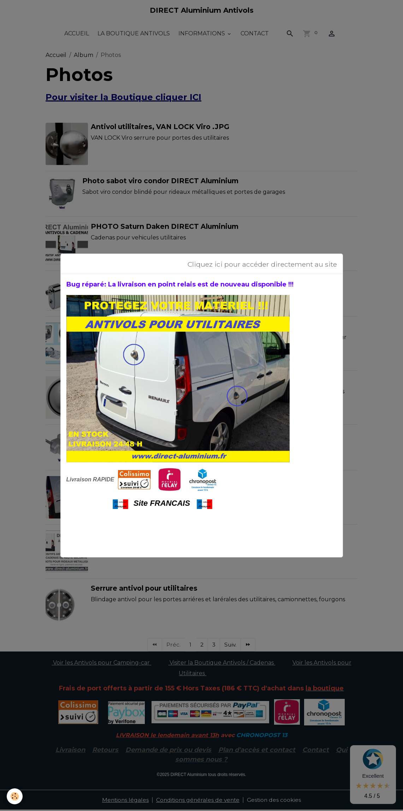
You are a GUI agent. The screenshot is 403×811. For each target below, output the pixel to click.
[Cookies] (15, 796)
